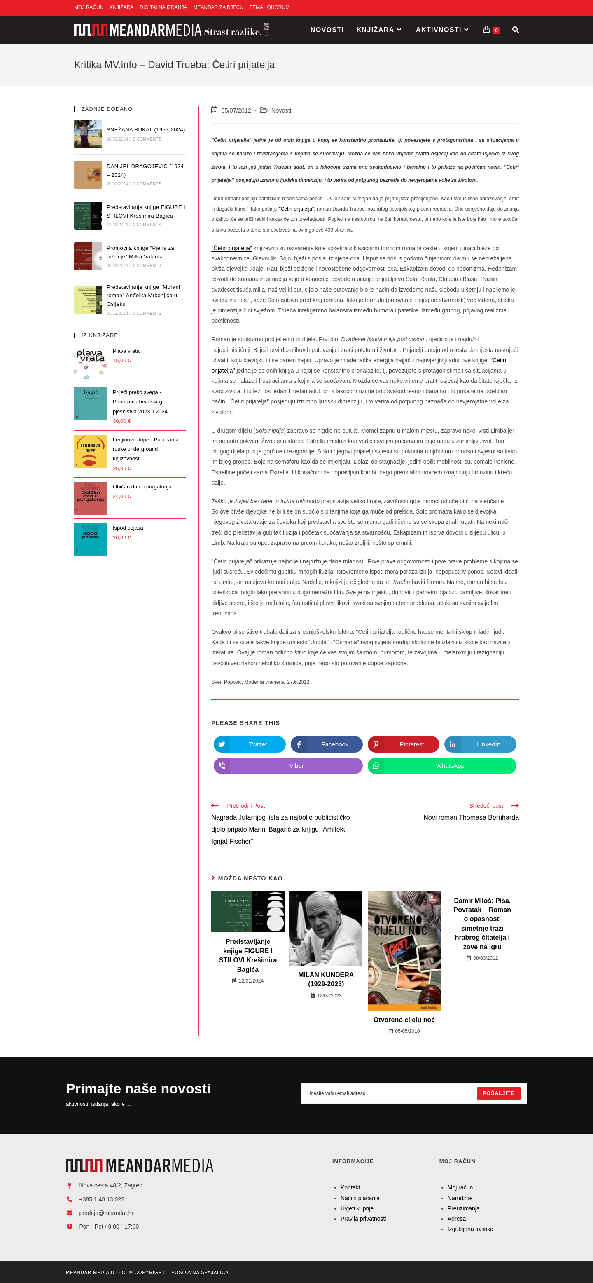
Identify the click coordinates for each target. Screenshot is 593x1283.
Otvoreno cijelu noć (404, 1019)
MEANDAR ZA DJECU (218, 7)
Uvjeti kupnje (357, 1208)
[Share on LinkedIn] (480, 744)
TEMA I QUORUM (269, 7)
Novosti (281, 110)
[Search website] (515, 30)
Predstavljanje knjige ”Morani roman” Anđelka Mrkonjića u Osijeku (143, 295)
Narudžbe (460, 1198)
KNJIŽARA (121, 7)
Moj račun (460, 1187)
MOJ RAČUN (88, 7)
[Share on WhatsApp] (442, 766)
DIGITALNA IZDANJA (163, 7)
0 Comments (147, 139)
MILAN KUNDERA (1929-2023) (326, 979)
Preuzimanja (464, 1208)
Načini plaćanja (360, 1198)
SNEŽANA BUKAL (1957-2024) (146, 130)
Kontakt (350, 1187)
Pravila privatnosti (363, 1218)
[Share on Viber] (288, 766)
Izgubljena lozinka (470, 1229)
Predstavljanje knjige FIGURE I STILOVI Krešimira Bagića (248, 955)
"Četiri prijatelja (230, 248)
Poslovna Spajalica (200, 1272)
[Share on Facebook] (327, 744)
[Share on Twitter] (250, 744)
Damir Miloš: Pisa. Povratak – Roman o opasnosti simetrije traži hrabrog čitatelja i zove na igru (482, 923)
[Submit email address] (499, 1093)
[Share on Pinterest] (404, 744)
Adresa (457, 1218)
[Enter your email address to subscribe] (414, 1093)
